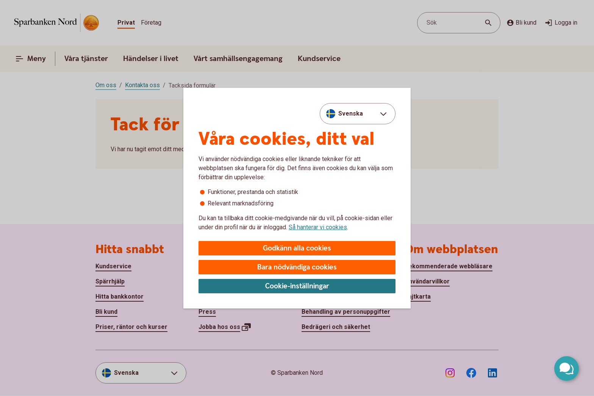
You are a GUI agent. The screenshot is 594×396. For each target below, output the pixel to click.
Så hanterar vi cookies (318, 227)
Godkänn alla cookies (297, 248)
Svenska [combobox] (350, 113)
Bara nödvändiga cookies (297, 267)
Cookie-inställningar (297, 286)
